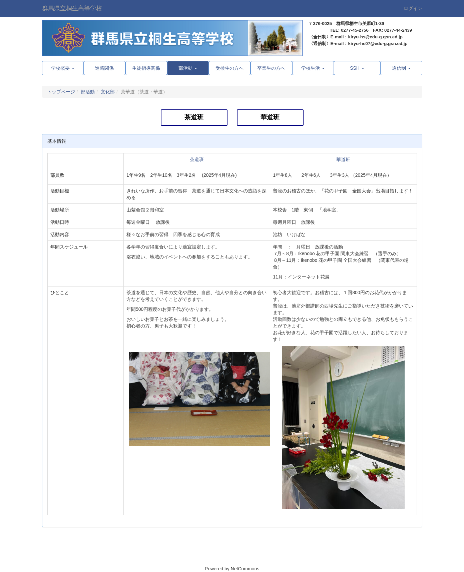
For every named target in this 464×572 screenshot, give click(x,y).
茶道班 (193, 117)
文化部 (108, 91)
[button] (187, 68)
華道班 (270, 117)
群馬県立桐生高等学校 (72, 8)
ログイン (413, 8)
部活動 (88, 91)
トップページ (61, 91)
